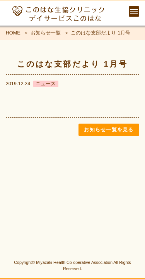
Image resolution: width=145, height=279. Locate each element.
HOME (13, 33)
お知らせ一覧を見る (108, 130)
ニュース (46, 83)
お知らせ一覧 (46, 33)
